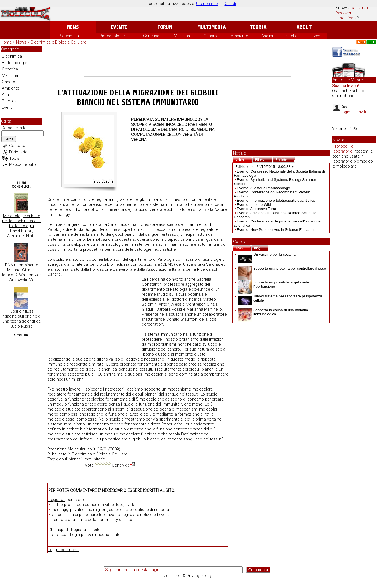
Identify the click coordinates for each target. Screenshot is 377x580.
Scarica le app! (345, 85)
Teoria (258, 27)
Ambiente (239, 35)
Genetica (151, 35)
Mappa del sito (22, 164)
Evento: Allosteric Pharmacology (263, 188)
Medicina (182, 35)
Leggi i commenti (63, 549)
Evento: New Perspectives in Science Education (276, 229)
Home (6, 42)
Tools (14, 158)
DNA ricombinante (21, 264)
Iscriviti (359, 111)
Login (75, 534)
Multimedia (211, 27)
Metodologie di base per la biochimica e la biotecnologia (21, 220)
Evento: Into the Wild (254, 204)
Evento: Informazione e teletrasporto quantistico (276, 200)
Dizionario (18, 152)
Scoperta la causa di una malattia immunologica (273, 312)
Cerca (9, 139)
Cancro (210, 35)
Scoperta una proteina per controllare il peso (282, 268)
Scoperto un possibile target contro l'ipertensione (274, 284)
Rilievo (263, 159)
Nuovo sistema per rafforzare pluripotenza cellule (280, 298)
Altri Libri (21, 335)
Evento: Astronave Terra (256, 209)
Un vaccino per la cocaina (267, 254)
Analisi (267, 35)
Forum (165, 27)
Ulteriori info (207, 3)
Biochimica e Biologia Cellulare (58, 42)
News (73, 27)
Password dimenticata (346, 16)
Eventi (119, 27)
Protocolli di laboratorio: (343, 149)
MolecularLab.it (81, 449)
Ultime (244, 159)
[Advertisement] (187, 61)
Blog (261, 247)
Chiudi (230, 3)
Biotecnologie (112, 35)
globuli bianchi (69, 459)
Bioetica (292, 35)
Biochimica (69, 35)
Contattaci (18, 145)
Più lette (285, 159)
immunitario (94, 459)
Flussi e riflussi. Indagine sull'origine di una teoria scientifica (21, 316)
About (304, 27)
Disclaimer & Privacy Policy (187, 575)
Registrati (359, 8)
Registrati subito (86, 529)
